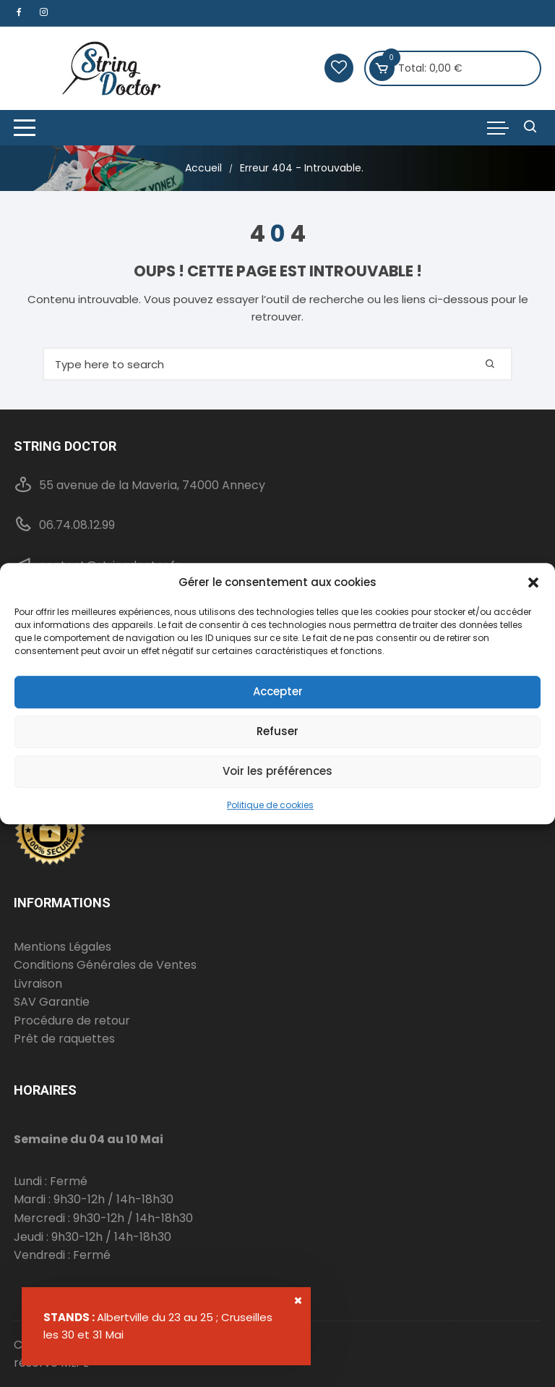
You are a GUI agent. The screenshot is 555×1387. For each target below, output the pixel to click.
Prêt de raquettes (64, 1038)
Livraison (38, 983)
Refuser (277, 731)
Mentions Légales (62, 946)
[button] (533, 582)
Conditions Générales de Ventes (105, 965)
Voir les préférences (277, 771)
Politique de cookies (270, 805)
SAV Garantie (52, 1001)
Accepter (278, 691)
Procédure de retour (72, 1020)
